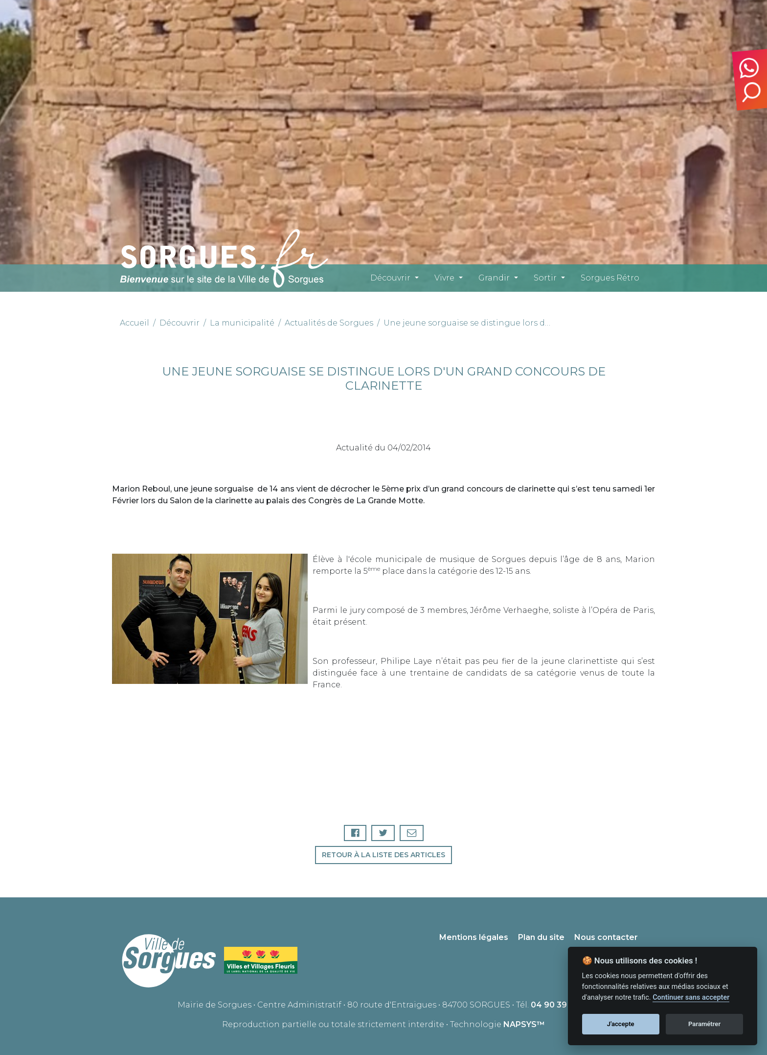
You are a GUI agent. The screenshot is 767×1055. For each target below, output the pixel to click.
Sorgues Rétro (610, 277)
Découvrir (390, 277)
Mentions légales (473, 937)
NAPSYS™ (524, 1024)
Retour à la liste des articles (383, 854)
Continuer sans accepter (691, 997)
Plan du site (541, 937)
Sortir (545, 277)
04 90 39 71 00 (560, 1004)
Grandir (494, 277)
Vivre (444, 277)
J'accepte (620, 1024)
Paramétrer (704, 1024)
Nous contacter (606, 937)
